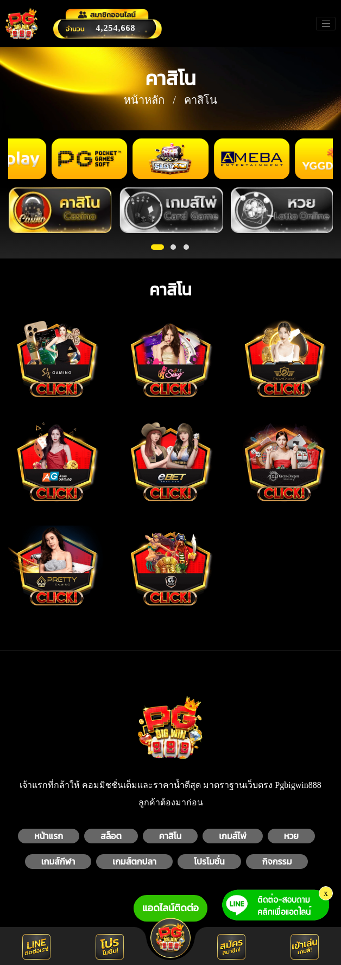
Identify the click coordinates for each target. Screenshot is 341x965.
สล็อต (111, 836)
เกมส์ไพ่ (233, 836)
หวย (291, 836)
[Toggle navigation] (326, 24)
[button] (157, 247)
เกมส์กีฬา (58, 861)
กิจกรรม (277, 861)
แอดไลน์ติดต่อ (170, 908)
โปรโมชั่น (209, 861)
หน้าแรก (48, 836)
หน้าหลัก (144, 100)
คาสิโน (170, 836)
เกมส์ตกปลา (134, 861)
